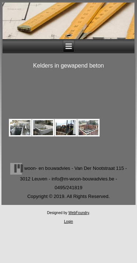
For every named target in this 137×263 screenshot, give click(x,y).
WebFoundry (78, 213)
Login (68, 222)
